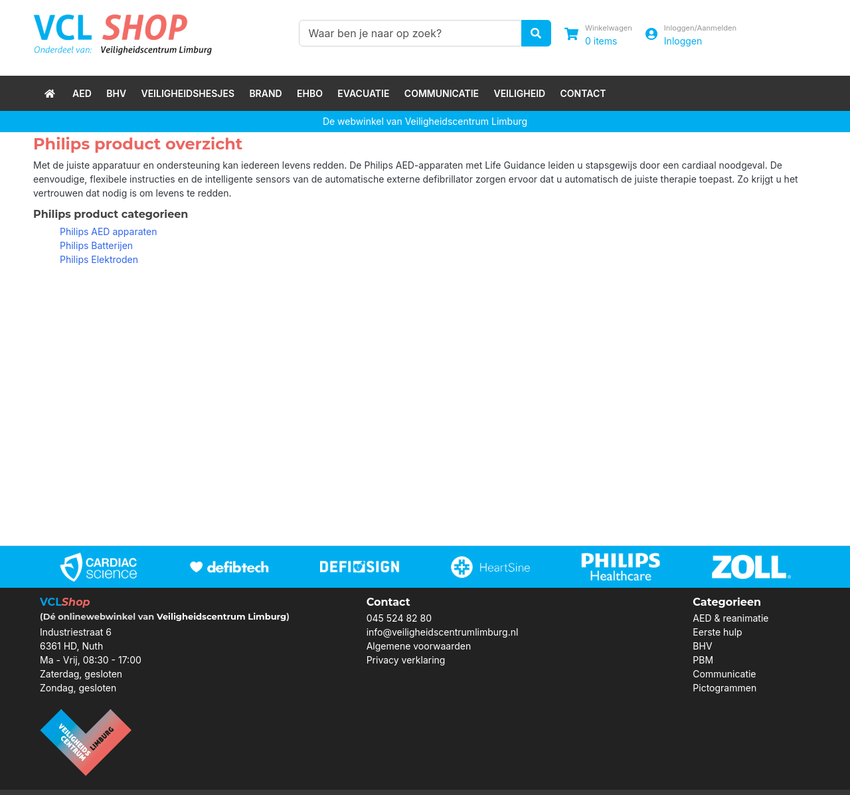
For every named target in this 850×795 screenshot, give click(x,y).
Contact (583, 93)
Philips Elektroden (99, 259)
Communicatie (441, 93)
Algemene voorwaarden (419, 646)
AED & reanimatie (730, 618)
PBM (703, 659)
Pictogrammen (724, 687)
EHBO (310, 93)
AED (82, 93)
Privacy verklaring (406, 659)
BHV (116, 93)
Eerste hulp (717, 632)
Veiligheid (519, 93)
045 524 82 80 (399, 618)
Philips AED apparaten (108, 231)
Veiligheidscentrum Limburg (221, 616)
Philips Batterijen (96, 245)
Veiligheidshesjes (187, 93)
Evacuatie (363, 93)
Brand (265, 93)
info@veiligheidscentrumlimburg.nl (443, 632)
